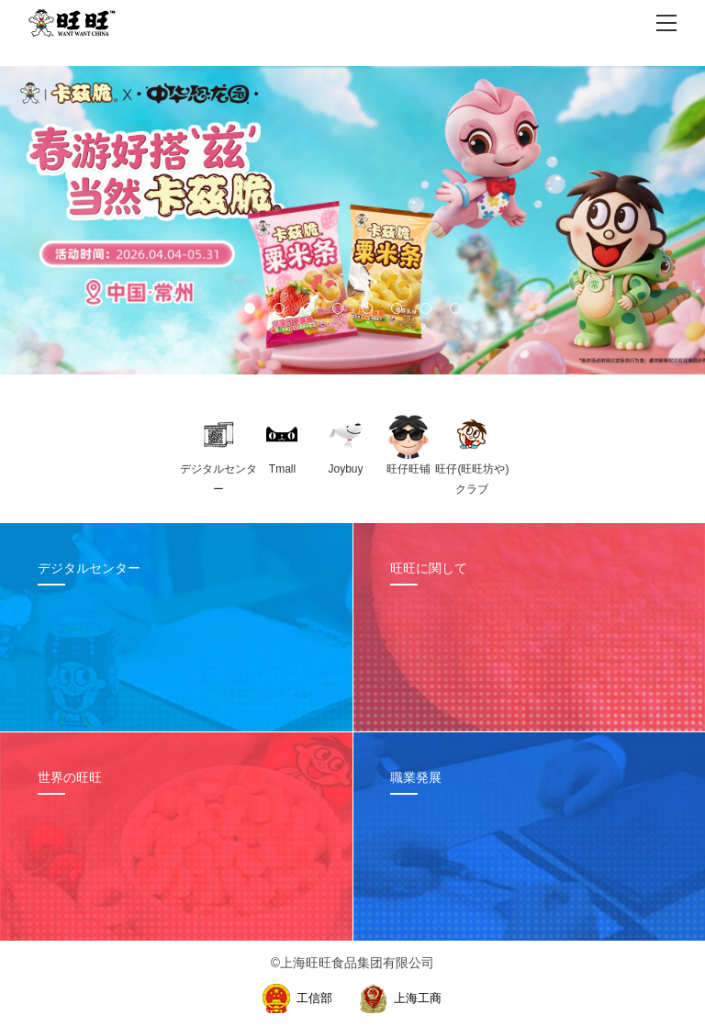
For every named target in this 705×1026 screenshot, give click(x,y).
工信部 (314, 998)
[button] (249, 308)
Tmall (282, 469)
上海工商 (418, 998)
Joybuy (345, 469)
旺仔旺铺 (408, 469)
